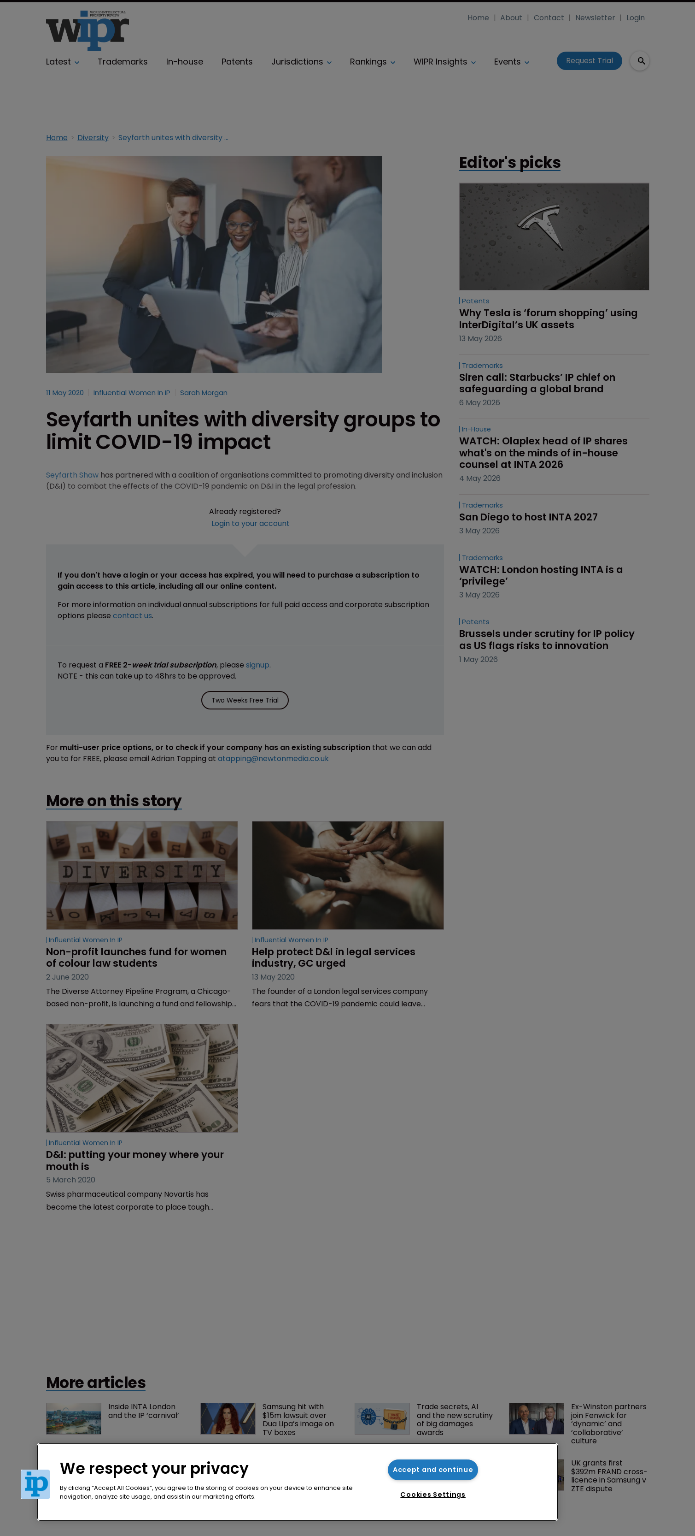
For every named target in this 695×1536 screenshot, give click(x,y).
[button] (35, 1484)
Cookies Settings (433, 1494)
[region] (297, 1482)
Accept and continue (433, 1469)
